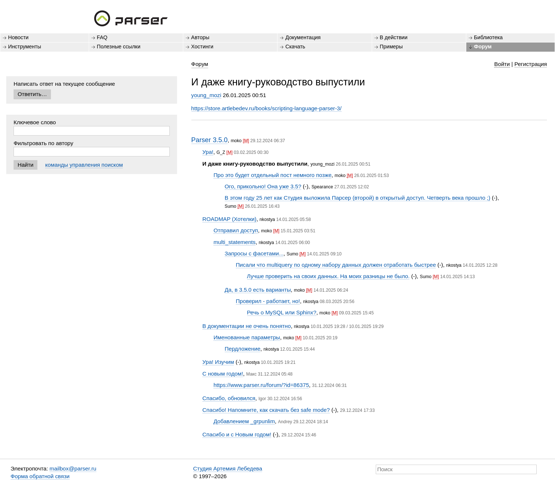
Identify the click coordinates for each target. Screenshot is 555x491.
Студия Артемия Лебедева (227, 468)
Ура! (207, 152)
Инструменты (24, 46)
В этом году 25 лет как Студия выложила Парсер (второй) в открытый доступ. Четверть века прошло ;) (357, 198)
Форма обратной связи (40, 476)
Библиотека (488, 37)
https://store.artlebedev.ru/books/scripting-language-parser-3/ (266, 108)
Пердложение (243, 349)
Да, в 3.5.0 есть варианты (258, 290)
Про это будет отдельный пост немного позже (272, 175)
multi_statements (234, 242)
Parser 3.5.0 (209, 140)
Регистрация (530, 64)
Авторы (200, 37)
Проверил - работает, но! (268, 301)
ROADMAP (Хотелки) (229, 219)
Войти (502, 64)
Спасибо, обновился (229, 398)
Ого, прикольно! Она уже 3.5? (263, 186)
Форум (483, 46)
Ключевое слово (35, 122)
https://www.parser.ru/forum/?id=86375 (261, 385)
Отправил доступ (235, 230)
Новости (18, 37)
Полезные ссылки (118, 46)
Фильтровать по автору (43, 143)
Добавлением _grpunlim (244, 421)
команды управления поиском (84, 165)
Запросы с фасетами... (254, 253)
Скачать (295, 46)
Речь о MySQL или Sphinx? (281, 312)
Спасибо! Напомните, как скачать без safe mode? (266, 410)
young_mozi (206, 95)
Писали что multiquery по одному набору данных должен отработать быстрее (336, 265)
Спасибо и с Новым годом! (236, 434)
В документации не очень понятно (246, 326)
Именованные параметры (246, 337)
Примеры (391, 46)
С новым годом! (222, 373)
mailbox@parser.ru (72, 468)
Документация (302, 37)
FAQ (102, 37)
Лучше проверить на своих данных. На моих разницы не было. (328, 276)
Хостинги (202, 46)
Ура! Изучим (218, 362)
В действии (394, 37)
